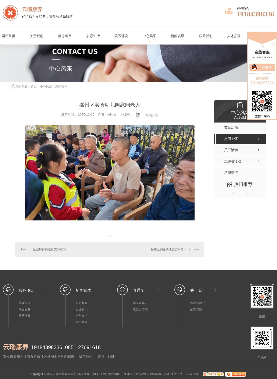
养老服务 (25, 303)
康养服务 (25, 309)
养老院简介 (197, 303)
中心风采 (149, 36)
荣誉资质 (196, 309)
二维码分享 (150, 115)
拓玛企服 (192, 374)
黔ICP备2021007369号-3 (152, 374)
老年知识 (82, 315)
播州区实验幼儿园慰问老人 (169, 249)
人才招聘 (234, 36)
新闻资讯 (177, 36)
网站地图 (114, 374)
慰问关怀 (61, 86)
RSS (96, 374)
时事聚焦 (82, 322)
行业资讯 (82, 309)
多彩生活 (93, 36)
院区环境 (121, 36)
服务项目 (65, 36)
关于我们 (36, 36)
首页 (34, 86)
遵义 (101, 356)
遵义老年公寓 (141, 303)
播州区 (111, 356)
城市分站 (85, 356)
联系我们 (206, 36)
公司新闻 (82, 303)
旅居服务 (25, 315)
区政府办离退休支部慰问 (49, 249)
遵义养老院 (140, 309)
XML (104, 374)
